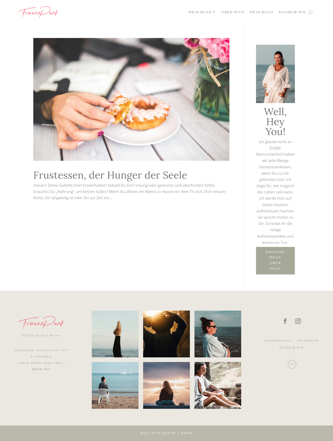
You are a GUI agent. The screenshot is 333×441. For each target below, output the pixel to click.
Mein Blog (200, 12)
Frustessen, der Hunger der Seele (110, 175)
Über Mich (233, 12)
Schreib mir (292, 12)
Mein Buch (262, 12)
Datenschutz (278, 340)
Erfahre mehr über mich (275, 260)
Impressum (308, 340)
